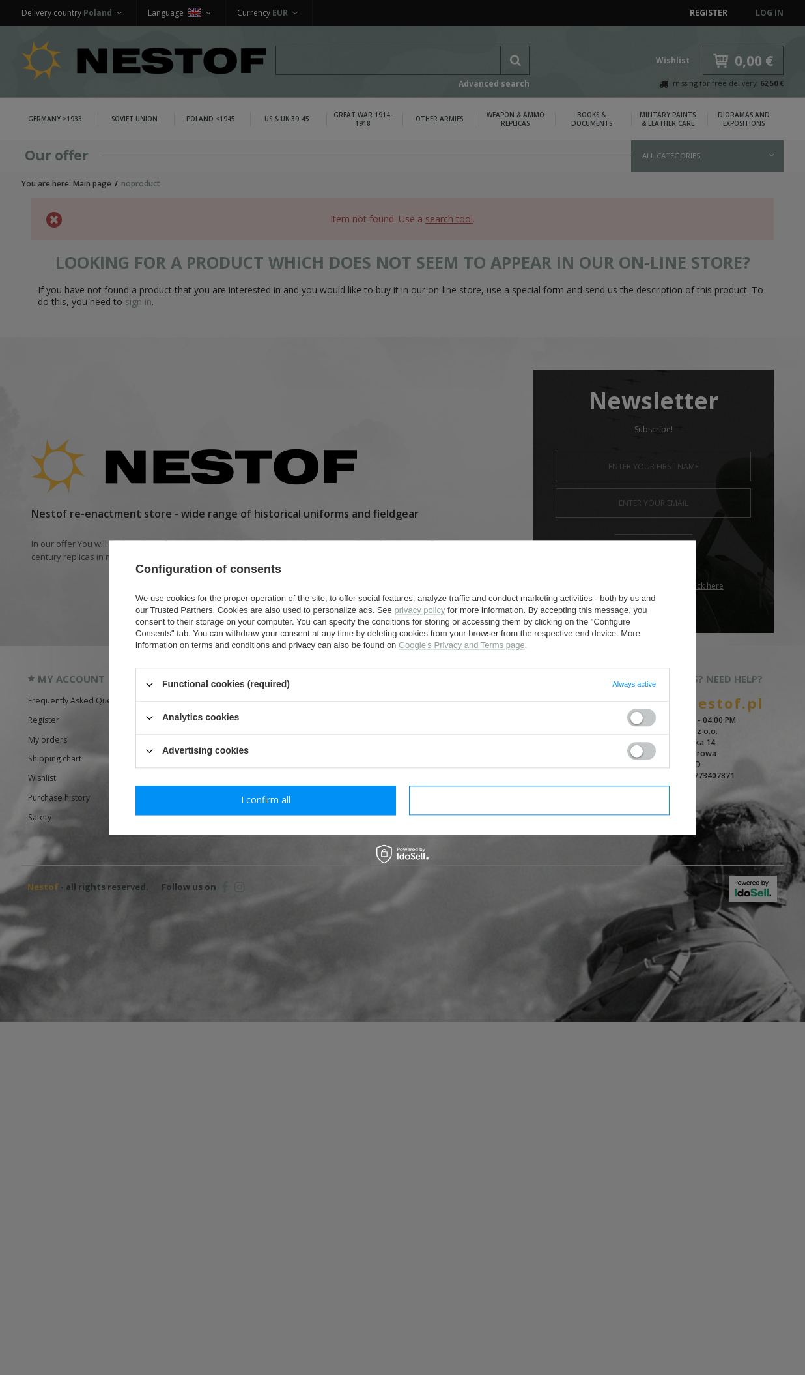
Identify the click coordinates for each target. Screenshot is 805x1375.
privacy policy (419, 610)
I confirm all (539, 799)
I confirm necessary (266, 799)
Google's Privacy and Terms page (462, 645)
